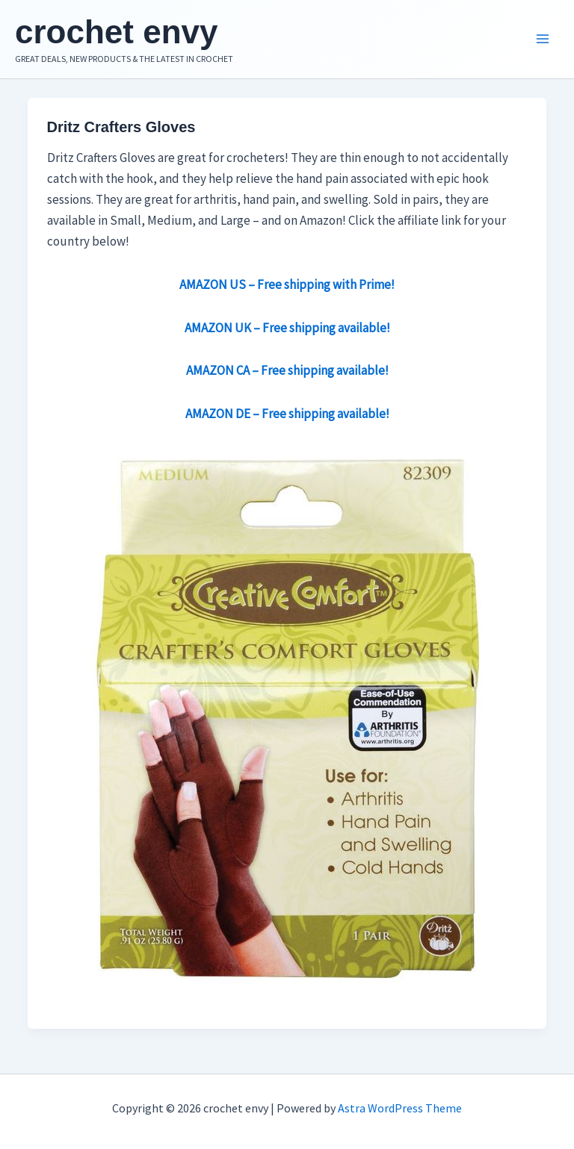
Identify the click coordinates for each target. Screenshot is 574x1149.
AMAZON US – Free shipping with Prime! (287, 284)
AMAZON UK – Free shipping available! (287, 328)
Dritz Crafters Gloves (121, 127)
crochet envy (116, 31)
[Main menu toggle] (542, 39)
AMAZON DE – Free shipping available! (287, 413)
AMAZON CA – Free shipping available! (287, 370)
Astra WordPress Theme (400, 1107)
